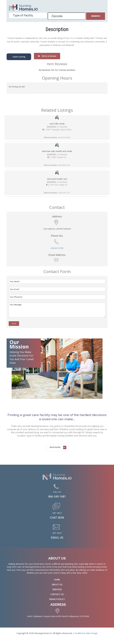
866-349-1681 (57, 496)
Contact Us (57, 594)
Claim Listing (18, 56)
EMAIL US (57, 537)
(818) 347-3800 (64, 137)
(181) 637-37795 (57, 248)
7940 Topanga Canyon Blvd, (59, 129)
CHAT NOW (57, 517)
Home (57, 580)
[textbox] (29, 15)
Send (14, 323)
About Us (57, 585)
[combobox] (28, 15)
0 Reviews (62, 126)
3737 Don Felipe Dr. (59, 184)
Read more (55, 447)
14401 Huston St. (58, 157)
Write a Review (47, 56)
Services (57, 589)
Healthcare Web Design (86, 633)
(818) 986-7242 (64, 165)
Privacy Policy (57, 599)
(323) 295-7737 (64, 193)
